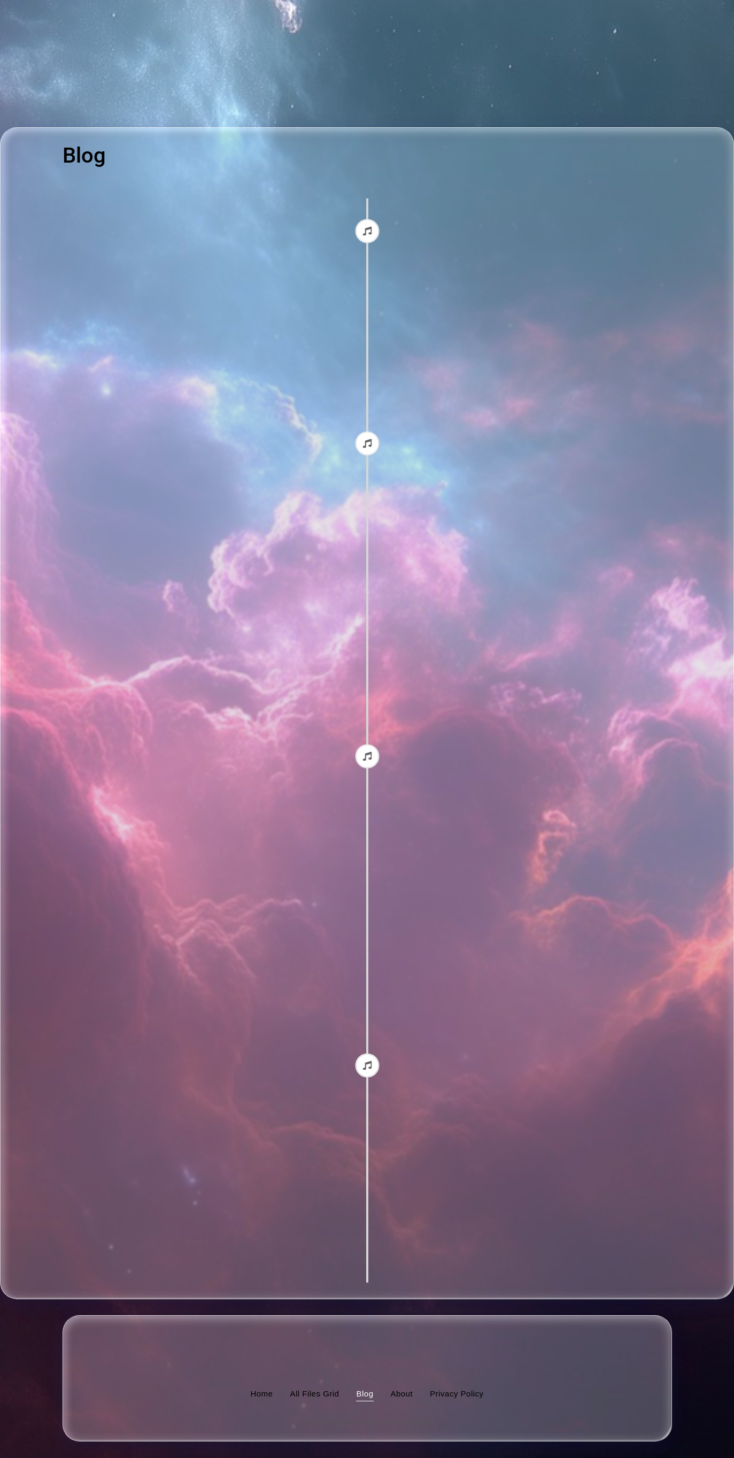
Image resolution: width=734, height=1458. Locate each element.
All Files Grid (314, 1393)
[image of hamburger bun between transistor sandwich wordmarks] (367, 1344)
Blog (364, 1393)
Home (261, 1393)
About (402, 1393)
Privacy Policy (456, 1393)
